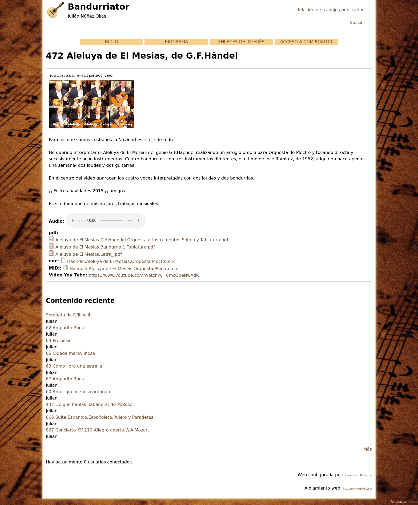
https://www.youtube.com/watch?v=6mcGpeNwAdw (144, 275)
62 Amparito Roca (65, 327)
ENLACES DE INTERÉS (241, 41)
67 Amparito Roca (65, 378)
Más (367, 449)
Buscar (357, 22)
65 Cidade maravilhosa (70, 353)
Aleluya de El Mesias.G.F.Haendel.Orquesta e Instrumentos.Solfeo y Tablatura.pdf (141, 239)
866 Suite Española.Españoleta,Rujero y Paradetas (99, 417)
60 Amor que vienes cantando (78, 391)
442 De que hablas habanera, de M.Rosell (90, 404)
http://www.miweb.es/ (357, 488)
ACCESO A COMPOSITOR (306, 41)
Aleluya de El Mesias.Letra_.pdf (88, 254)
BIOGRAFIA (176, 41)
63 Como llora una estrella (74, 366)
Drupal (413, 501)
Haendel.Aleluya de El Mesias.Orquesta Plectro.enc (121, 261)
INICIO (111, 41)
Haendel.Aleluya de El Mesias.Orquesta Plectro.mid (124, 268)
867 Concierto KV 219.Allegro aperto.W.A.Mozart (97, 430)
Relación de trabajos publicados (330, 9)
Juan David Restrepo (358, 475)
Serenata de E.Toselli (68, 314)
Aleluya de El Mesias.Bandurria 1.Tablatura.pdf (105, 247)
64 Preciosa (58, 340)
